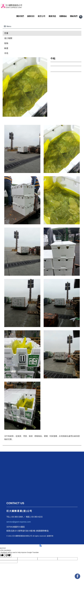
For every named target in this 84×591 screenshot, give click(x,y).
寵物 (6, 43)
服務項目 (31, 16)
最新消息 (52, 16)
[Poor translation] (7, 555)
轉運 (6, 48)
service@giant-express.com (18, 522)
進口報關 (8, 38)
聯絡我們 (73, 16)
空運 (6, 33)
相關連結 (63, 16)
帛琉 (6, 53)
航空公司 (41, 16)
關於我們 (20, 16)
